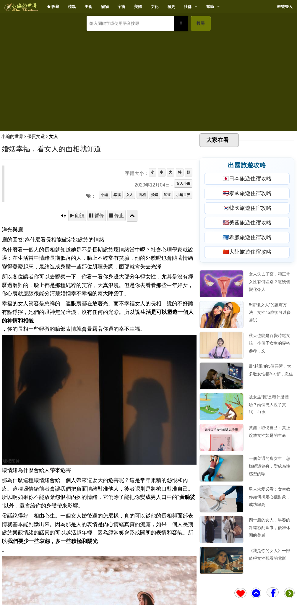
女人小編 (183, 183)
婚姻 (154, 195)
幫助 (210, 6)
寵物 (105, 6)
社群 (187, 6)
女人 (129, 195)
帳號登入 (285, 6)
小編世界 (183, 195)
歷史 (171, 6)
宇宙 (121, 6)
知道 (167, 195)
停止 (118, 215)
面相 (142, 195)
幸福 (117, 195)
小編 (104, 195)
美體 (138, 6)
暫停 (98, 215)
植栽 (72, 6)
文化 (154, 6)
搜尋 (201, 23)
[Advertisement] (148, 78)
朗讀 (79, 215)
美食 (88, 6)
